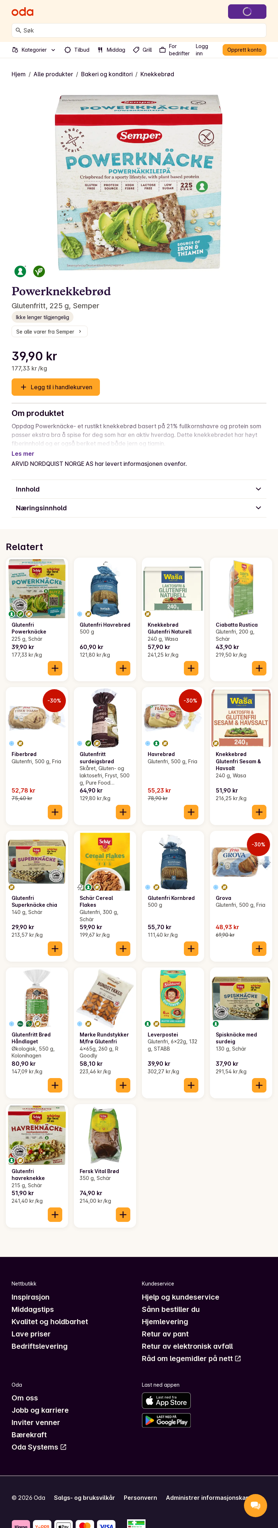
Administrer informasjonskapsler (213, 1489)
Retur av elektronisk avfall (187, 1337)
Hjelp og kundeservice (180, 1288)
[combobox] (143, 30)
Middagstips (33, 1300)
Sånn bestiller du (171, 1300)
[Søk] (18, 30)
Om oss (25, 1389)
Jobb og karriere (40, 1401)
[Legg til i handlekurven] (55, 659)
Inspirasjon (31, 1288)
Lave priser (31, 1325)
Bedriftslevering (40, 1337)
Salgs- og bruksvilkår (84, 1489)
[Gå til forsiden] (22, 11)
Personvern (140, 1489)
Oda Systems (39, 1438)
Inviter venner (36, 1413)
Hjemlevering (165, 1313)
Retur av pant (165, 1325)
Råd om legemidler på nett (191, 1349)
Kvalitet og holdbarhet (50, 1313)
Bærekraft (29, 1426)
